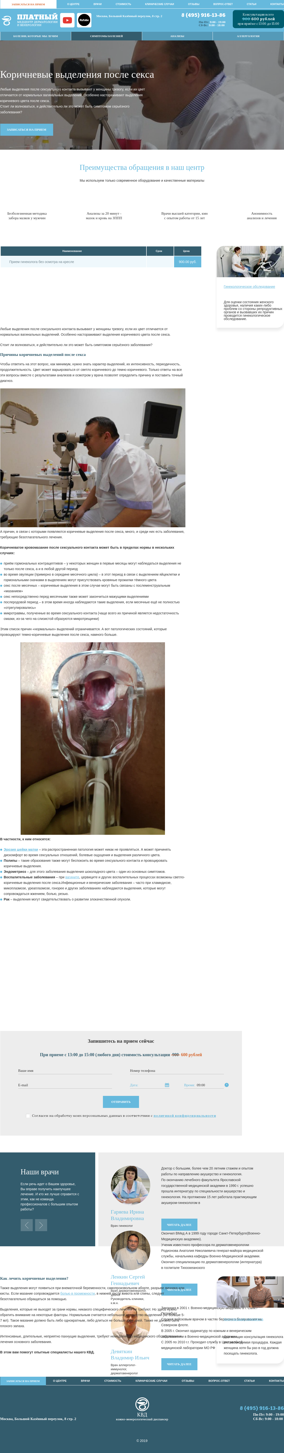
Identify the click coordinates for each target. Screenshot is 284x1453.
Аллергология (248, 36)
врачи (98, 4)
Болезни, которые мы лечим (35, 36)
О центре (73, 4)
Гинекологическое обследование (249, 287)
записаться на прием (28, 4)
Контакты (277, 4)
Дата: (134, 1085)
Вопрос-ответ (223, 4)
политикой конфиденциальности (184, 1115)
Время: (189, 1085)
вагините (72, 877)
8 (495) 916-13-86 (203, 15)
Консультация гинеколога (243, 1319)
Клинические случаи (159, 4)
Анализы (177, 36)
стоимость (123, 4)
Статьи (251, 4)
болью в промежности (77, 1293)
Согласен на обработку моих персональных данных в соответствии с (124, 1116)
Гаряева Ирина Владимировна (127, 1215)
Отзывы (193, 4)
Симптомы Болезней (106, 36)
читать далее (179, 1225)
